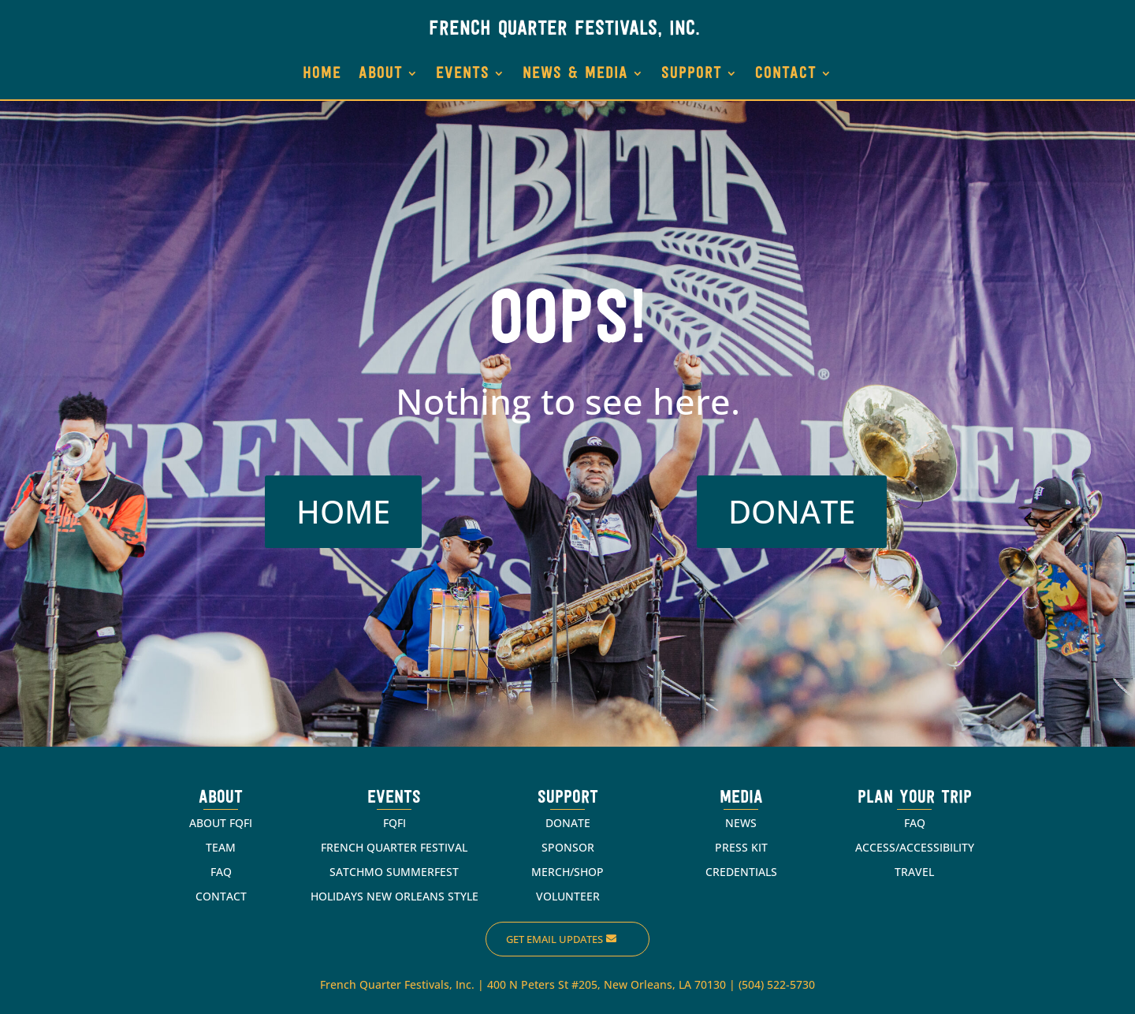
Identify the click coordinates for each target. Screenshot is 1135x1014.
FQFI (394, 822)
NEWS (741, 822)
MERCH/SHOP (567, 871)
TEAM (221, 847)
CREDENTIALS (741, 871)
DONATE (791, 511)
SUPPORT (691, 73)
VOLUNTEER (568, 896)
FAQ (221, 871)
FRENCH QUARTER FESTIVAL (394, 847)
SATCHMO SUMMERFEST (394, 871)
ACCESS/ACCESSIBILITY (914, 847)
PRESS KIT (741, 847)
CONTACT (786, 73)
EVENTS (462, 73)
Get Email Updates (554, 939)
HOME (322, 73)
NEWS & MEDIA (575, 73)
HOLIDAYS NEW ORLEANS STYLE (394, 896)
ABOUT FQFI (220, 822)
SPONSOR (567, 847)
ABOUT (381, 73)
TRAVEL (914, 871)
